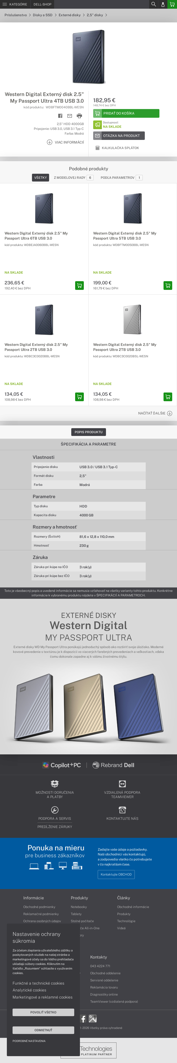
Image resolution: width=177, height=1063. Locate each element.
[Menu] (15, 4)
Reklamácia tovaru (104, 987)
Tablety (76, 914)
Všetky (40, 177)
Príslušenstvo (18, 15)
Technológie (126, 921)
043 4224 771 (100, 966)
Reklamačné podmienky (41, 914)
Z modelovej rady (74, 177)
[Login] (162, 4)
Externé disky (72, 15)
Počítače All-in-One (85, 928)
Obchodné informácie (133, 907)
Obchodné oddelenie (105, 973)
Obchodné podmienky (39, 907)
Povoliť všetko (43, 1012)
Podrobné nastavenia (29, 1041)
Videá (121, 928)
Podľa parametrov (122, 177)
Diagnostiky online (104, 994)
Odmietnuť (43, 1030)
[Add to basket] (126, 113)
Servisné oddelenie (104, 980)
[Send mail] (69, 116)
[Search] (153, 4)
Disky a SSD (44, 15)
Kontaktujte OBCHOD (116, 874)
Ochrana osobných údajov (42, 921)
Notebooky (79, 907)
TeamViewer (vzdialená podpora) (114, 1001)
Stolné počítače (82, 921)
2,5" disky (97, 15)
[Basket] (172, 4)
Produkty (79, 898)
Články (123, 898)
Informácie (33, 898)
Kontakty (98, 957)
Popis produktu (89, 432)
